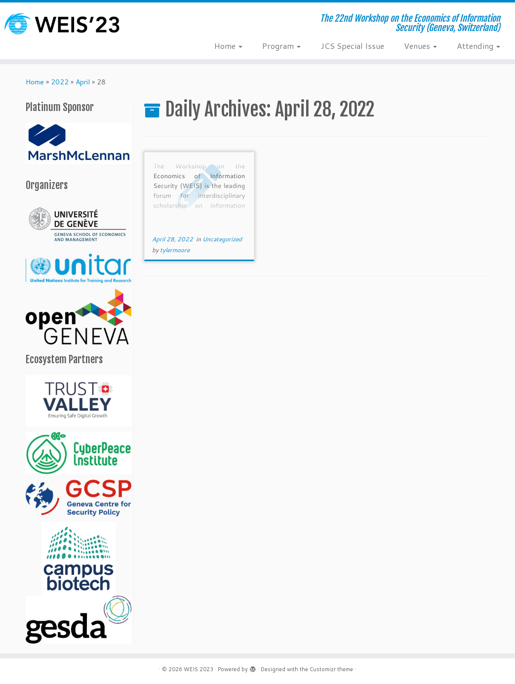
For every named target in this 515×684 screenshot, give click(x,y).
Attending (478, 45)
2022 (60, 82)
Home (228, 45)
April (83, 82)
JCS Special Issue (352, 45)
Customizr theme (331, 669)
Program (281, 45)
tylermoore (175, 250)
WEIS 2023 (198, 669)
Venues (420, 45)
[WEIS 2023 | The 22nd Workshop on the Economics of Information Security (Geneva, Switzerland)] (60, 23)
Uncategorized (222, 239)
